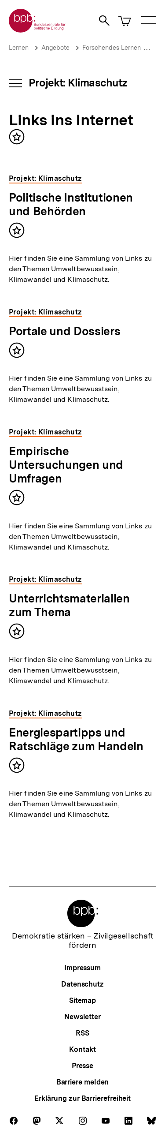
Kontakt (82, 1049)
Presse (82, 1066)
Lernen (19, 47)
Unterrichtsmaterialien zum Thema (69, 605)
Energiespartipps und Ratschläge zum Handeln (76, 739)
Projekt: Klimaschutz (78, 82)
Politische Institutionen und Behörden (71, 204)
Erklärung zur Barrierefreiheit (82, 1098)
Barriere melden (82, 1082)
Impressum (82, 968)
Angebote (55, 47)
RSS (82, 1033)
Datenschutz (82, 984)
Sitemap (82, 1000)
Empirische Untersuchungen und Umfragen (66, 464)
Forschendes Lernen (111, 47)
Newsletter (82, 1017)
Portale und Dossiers (64, 331)
